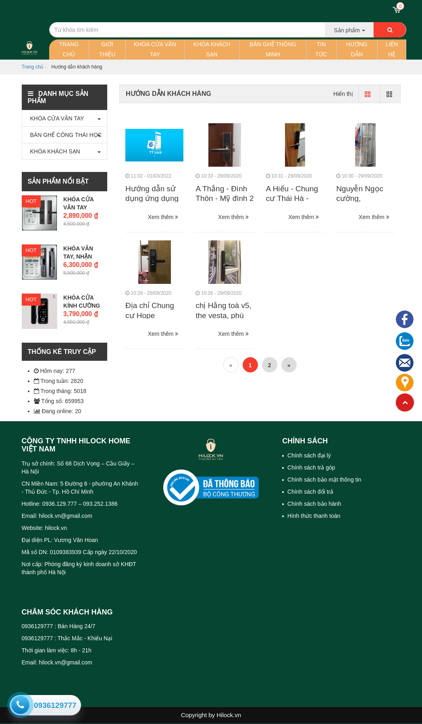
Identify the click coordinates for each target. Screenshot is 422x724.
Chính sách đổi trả (309, 491)
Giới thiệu (107, 49)
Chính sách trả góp (310, 467)
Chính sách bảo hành (313, 504)
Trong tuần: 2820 (58, 381)
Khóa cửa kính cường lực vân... (81, 305)
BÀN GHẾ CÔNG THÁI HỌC (64, 135)
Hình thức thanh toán (313, 516)
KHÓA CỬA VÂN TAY (55, 118)
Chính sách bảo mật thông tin (323, 479)
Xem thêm (163, 217)
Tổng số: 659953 (59, 401)
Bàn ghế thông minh (272, 49)
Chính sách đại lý (308, 455)
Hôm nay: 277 (54, 371)
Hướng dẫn (357, 49)
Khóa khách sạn (212, 49)
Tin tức (321, 49)
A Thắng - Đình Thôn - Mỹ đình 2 (224, 193)
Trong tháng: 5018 (60, 391)
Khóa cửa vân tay (155, 49)
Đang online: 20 (57, 411)
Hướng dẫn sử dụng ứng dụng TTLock (152, 198)
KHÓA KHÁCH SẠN (53, 151)
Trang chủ (69, 49)
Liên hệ (392, 49)
